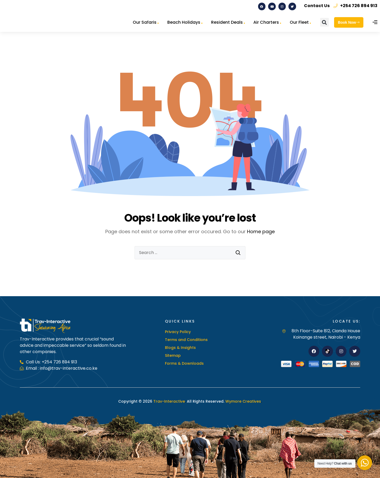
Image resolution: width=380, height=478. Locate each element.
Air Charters (266, 22)
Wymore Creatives (242, 401)
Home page (261, 231)
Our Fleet (299, 22)
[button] (324, 22)
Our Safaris (144, 22)
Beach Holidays (183, 22)
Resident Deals (227, 22)
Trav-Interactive (169, 401)
